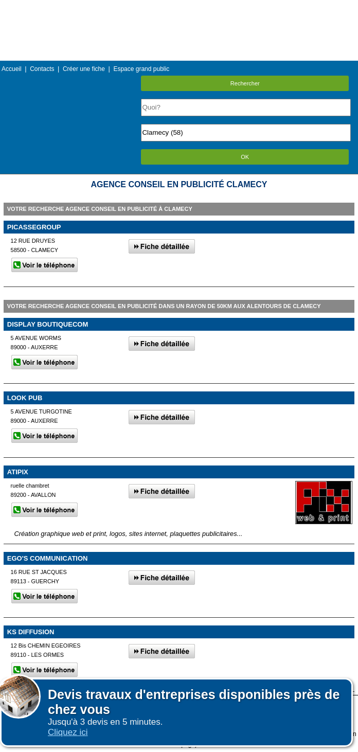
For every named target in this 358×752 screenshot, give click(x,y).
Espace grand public (141, 69)
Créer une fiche (84, 69)
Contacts (42, 69)
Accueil (12, 69)
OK (245, 157)
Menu (179, 7)
